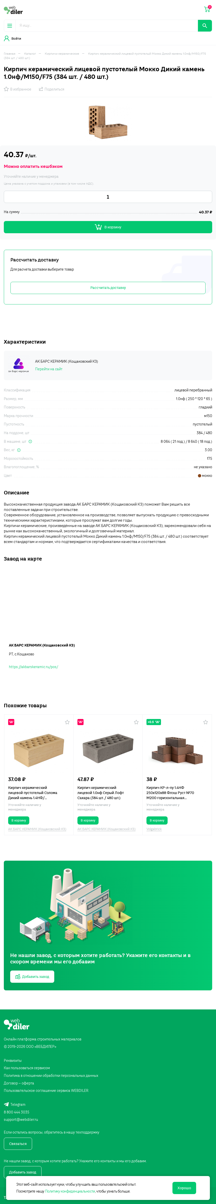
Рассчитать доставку (108, 287)
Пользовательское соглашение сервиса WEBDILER (46, 1090)
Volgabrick (154, 829)
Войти (12, 38)
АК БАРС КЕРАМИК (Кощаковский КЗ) (37, 829)
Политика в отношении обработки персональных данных (51, 1075)
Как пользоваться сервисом (27, 1068)
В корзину (108, 227)
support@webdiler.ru (21, 1119)
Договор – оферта (19, 1083)
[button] (67, 722)
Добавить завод (22, 1172)
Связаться (18, 1143)
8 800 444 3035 (16, 1112)
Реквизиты (13, 1060)
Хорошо (184, 1188)
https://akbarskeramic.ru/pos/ (33, 667)
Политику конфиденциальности (70, 1191)
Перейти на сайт (48, 369)
